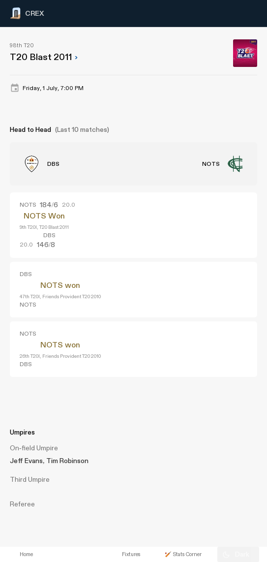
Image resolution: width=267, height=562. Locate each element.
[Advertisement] (230, 394)
